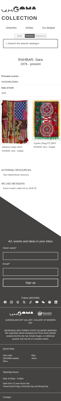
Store (5, 361)
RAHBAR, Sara (8, 151)
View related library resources (16, 175)
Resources (40, 36)
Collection (19, 18)
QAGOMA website (11, 358)
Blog (33, 355)
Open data (7, 355)
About (34, 358)
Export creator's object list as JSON (18, 188)
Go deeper (48, 27)
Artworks (11, 27)
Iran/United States (9, 81)
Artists (29, 27)
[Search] (30, 43)
